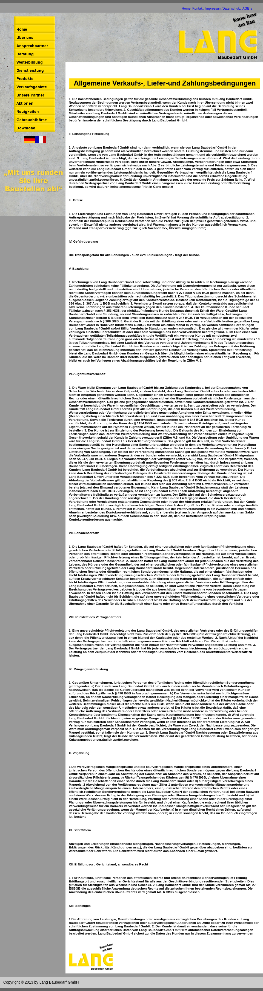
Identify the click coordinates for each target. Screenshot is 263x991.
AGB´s (247, 8)
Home (186, 8)
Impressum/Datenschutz (223, 8)
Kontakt (198, 8)
